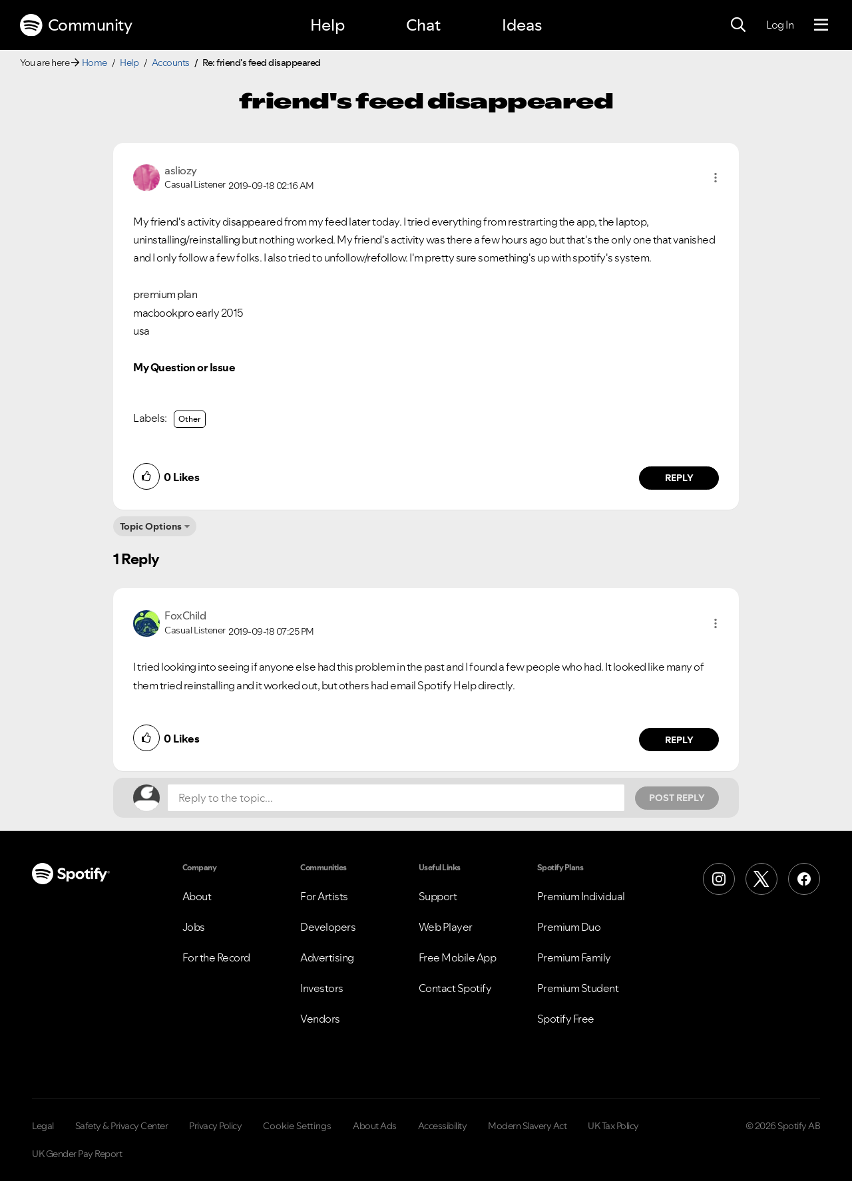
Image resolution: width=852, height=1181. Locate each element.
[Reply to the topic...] (396, 797)
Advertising (327, 957)
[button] (716, 178)
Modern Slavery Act (527, 1126)
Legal (43, 1126)
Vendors (320, 1018)
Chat (423, 25)
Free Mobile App (458, 957)
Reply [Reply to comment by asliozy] (679, 477)
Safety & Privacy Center (121, 1126)
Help (327, 25)
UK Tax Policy (613, 1126)
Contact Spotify (455, 988)
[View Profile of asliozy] (180, 170)
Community (76, 25)
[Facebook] (804, 879)
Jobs (193, 927)
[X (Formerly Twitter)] (761, 879)
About (197, 896)
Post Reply (677, 797)
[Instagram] (719, 879)
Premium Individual (581, 896)
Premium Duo (569, 927)
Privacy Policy (215, 1126)
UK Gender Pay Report (77, 1154)
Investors (321, 988)
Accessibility (442, 1126)
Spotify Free (565, 1018)
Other (189, 418)
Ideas (522, 25)
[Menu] (821, 25)
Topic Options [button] (151, 526)
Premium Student (578, 988)
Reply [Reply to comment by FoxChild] (679, 740)
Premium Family (574, 957)
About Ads (375, 1126)
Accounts (171, 62)
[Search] (738, 25)
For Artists (324, 896)
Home (94, 62)
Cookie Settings (297, 1126)
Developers (327, 927)
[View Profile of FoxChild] (185, 615)
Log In (779, 24)
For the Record (216, 957)
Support (438, 896)
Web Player (446, 927)
